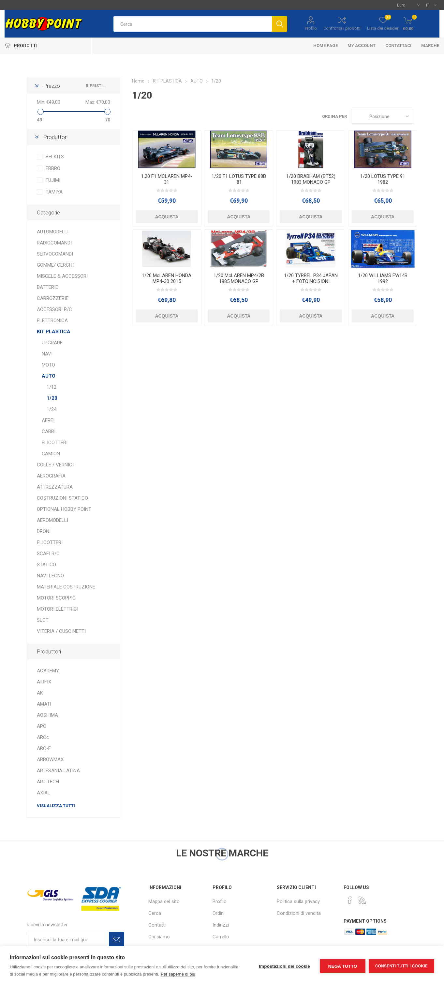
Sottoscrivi (116, 939)
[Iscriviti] (68, 939)
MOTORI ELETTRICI (57, 609)
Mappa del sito (164, 901)
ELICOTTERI (54, 443)
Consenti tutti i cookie (401, 966)
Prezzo (51, 86)
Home (138, 81)
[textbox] (192, 24)
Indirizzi (221, 925)
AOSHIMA (47, 715)
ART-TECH (48, 782)
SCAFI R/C (48, 553)
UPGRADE (52, 343)
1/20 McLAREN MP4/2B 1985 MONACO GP (239, 278)
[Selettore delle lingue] (431, 5)
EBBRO (53, 168)
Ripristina (96, 86)
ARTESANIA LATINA (58, 771)
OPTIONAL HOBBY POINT (64, 509)
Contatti (157, 925)
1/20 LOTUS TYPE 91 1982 (382, 179)
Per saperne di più (178, 974)
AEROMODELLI (52, 520)
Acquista (166, 216)
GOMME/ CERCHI (55, 265)
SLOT (43, 620)
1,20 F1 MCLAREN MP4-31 (166, 179)
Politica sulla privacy (298, 901)
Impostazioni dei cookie (284, 966)
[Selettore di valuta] (408, 5)
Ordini (219, 913)
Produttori (55, 137)
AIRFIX (44, 682)
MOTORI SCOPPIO (56, 598)
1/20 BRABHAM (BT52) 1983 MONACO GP (310, 179)
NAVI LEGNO (50, 576)
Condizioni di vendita (299, 913)
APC (41, 726)
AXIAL (43, 793)
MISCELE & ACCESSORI (62, 276)
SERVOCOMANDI (55, 254)
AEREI (48, 420)
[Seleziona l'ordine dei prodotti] (382, 116)
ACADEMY (48, 671)
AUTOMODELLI (52, 232)
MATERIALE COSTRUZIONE (66, 587)
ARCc (43, 737)
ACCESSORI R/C (54, 309)
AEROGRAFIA (51, 476)
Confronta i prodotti (342, 28)
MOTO (48, 365)
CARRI (48, 431)
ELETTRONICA (52, 320)
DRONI (44, 531)
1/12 (51, 387)
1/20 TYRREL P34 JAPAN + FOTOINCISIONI (311, 278)
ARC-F (44, 748)
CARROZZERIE (52, 298)
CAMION (51, 454)
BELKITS (55, 157)
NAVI (47, 354)
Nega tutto (342, 966)
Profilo (311, 28)
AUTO (48, 376)
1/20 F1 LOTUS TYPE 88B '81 (239, 179)
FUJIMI (53, 180)
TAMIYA (54, 192)
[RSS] (362, 900)
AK (40, 693)
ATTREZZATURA (55, 487)
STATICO (46, 565)
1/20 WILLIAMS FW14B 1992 (382, 278)
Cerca (154, 913)
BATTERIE (47, 287)
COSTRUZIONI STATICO (62, 498)
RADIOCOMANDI (54, 243)
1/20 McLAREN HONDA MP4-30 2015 (166, 278)
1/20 (52, 398)
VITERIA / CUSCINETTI (61, 631)
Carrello (221, 937)
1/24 (51, 409)
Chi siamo (159, 937)
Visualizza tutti (56, 805)
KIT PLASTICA (53, 332)
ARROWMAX (50, 759)
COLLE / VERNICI (55, 465)
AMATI (44, 704)
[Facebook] (350, 900)
